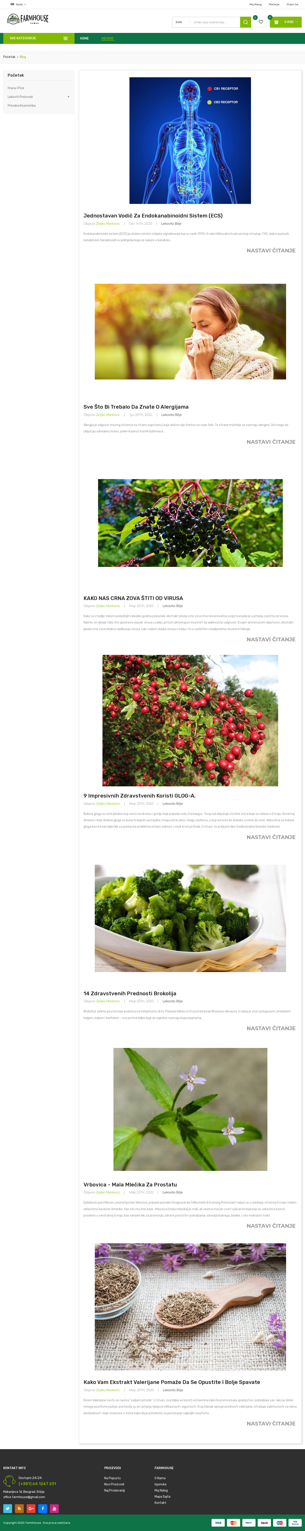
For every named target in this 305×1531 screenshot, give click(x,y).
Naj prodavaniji (114, 1490)
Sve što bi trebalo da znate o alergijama (136, 407)
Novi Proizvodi (114, 1484)
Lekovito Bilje (171, 224)
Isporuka (160, 1484)
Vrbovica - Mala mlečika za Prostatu (130, 1185)
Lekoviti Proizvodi (20, 97)
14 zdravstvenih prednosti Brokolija (130, 993)
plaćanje (274, 4)
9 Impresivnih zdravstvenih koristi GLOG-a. (140, 796)
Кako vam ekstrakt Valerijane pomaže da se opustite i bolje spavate (172, 1382)
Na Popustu (112, 1478)
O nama (160, 1478)
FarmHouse (33, 1522)
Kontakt (160, 1503)
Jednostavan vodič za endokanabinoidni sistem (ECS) (153, 216)
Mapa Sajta (162, 1497)
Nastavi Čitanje (272, 251)
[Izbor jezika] (15, 4)
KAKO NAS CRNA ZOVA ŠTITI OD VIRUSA (133, 598)
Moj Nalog (256, 4)
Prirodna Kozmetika (22, 106)
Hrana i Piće (16, 88)
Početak (16, 75)
